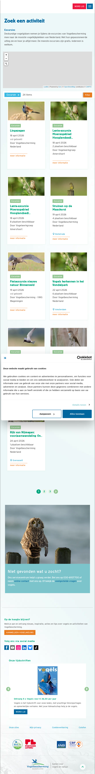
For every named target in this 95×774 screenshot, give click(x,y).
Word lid (21, 712)
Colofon (82, 727)
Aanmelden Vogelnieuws (20, 632)
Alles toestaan (77, 414)
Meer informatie (17, 156)
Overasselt (16, 460)
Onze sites (14, 727)
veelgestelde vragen (65, 581)
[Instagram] (18, 647)
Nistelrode (59, 234)
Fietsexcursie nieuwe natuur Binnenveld (23, 283)
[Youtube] (12, 647)
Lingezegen (17, 130)
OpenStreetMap (69, 87)
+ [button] (6, 55)
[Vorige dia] (8, 704)
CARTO (88, 87)
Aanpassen (46, 414)
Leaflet (46, 87)
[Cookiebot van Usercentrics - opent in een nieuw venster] (79, 358)
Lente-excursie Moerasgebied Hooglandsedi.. (63, 134)
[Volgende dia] (87, 704)
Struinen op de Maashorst (62, 207)
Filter (87, 95)
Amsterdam (59, 309)
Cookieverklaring (60, 727)
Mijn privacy (35, 727)
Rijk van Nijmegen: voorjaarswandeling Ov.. (26, 434)
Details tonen (79, 404)
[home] (14, 6)
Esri (59, 87)
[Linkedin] (24, 647)
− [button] (6, 58)
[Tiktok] (36, 647)
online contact (21, 581)
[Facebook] (6, 647)
